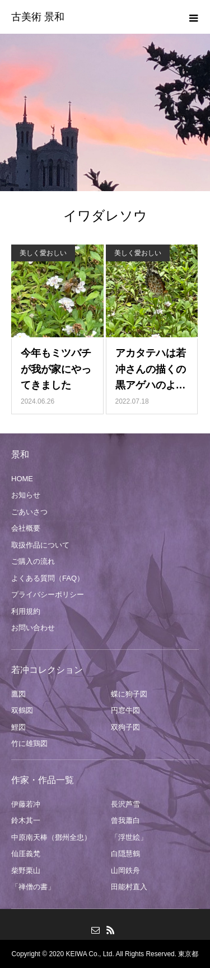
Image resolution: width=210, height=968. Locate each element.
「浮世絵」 (129, 837)
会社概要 (25, 528)
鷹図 (18, 694)
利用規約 (25, 611)
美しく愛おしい (43, 253)
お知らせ (25, 495)
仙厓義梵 (25, 853)
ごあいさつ (29, 512)
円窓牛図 (125, 710)
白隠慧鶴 (125, 853)
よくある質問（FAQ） (47, 578)
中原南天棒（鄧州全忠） (51, 837)
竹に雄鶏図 (29, 743)
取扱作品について (40, 545)
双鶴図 (22, 710)
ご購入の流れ (33, 561)
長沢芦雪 (125, 804)
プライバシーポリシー (47, 594)
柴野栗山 (25, 870)
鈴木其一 (25, 820)
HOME (22, 478)
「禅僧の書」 (33, 887)
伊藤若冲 (25, 804)
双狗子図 (125, 727)
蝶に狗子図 (129, 694)
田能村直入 (129, 887)
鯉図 (18, 727)
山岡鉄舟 (125, 870)
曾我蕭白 (125, 820)
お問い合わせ (33, 627)
